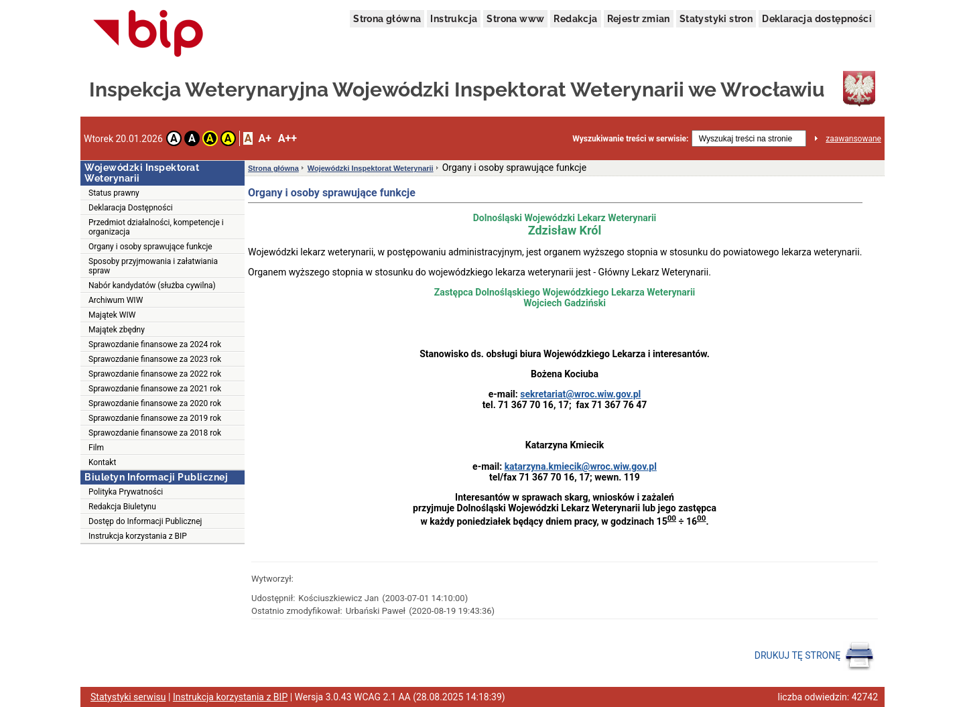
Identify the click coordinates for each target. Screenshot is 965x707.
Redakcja (575, 18)
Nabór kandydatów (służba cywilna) (152, 285)
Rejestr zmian (638, 18)
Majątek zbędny (116, 329)
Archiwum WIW (115, 300)
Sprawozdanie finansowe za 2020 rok (154, 403)
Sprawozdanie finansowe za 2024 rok (154, 344)
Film (96, 447)
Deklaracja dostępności (817, 18)
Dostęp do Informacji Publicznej (145, 521)
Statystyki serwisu (128, 697)
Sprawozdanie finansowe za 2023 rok (154, 359)
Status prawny (113, 193)
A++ (287, 138)
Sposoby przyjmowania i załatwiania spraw (153, 266)
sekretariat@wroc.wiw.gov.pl (580, 394)
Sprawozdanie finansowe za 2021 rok (154, 388)
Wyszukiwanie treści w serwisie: (630, 138)
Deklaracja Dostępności (130, 207)
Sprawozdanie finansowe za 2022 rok (154, 374)
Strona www (515, 18)
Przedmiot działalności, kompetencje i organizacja (156, 227)
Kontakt (102, 462)
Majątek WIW (111, 315)
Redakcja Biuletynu (122, 506)
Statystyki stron (716, 18)
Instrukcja (453, 18)
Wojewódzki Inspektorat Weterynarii (371, 168)
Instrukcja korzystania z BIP (137, 536)
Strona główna (387, 18)
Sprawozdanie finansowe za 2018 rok (154, 433)
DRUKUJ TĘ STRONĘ (815, 656)
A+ (264, 138)
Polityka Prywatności (125, 492)
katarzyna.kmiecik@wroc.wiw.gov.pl (581, 466)
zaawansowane (853, 138)
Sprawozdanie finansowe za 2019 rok (154, 418)
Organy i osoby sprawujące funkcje (150, 246)
